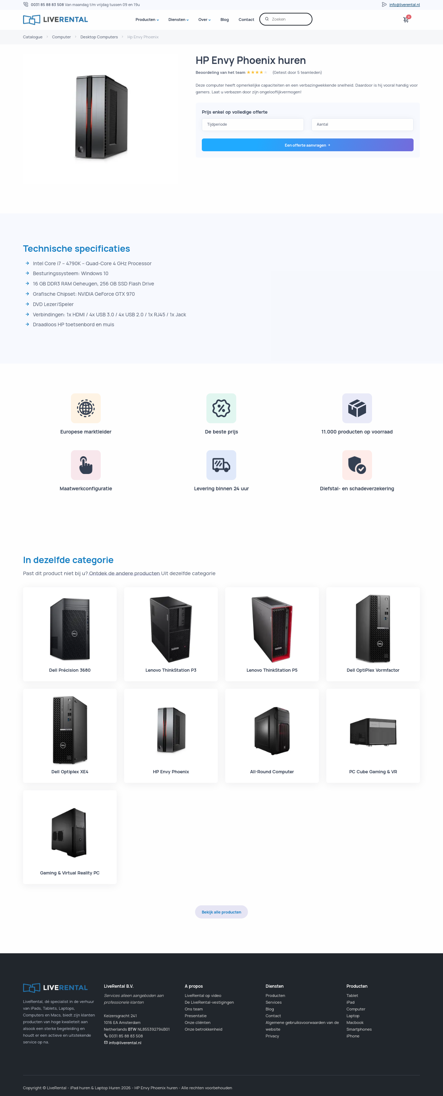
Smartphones (359, 1029)
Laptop (353, 1015)
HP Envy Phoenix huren (251, 60)
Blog (225, 19)
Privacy (272, 1035)
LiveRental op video (203, 995)
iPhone (353, 1035)
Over (203, 19)
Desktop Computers (99, 36)
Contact (246, 19)
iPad (350, 1002)
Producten (145, 19)
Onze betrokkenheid (203, 1029)
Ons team (194, 1009)
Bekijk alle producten (221, 912)
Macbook (355, 1022)
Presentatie (196, 1015)
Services (274, 1002)
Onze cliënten (197, 1022)
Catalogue (33, 36)
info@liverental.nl (404, 4)
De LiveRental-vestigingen (209, 1002)
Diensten (176, 19)
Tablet (352, 995)
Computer (61, 36)
